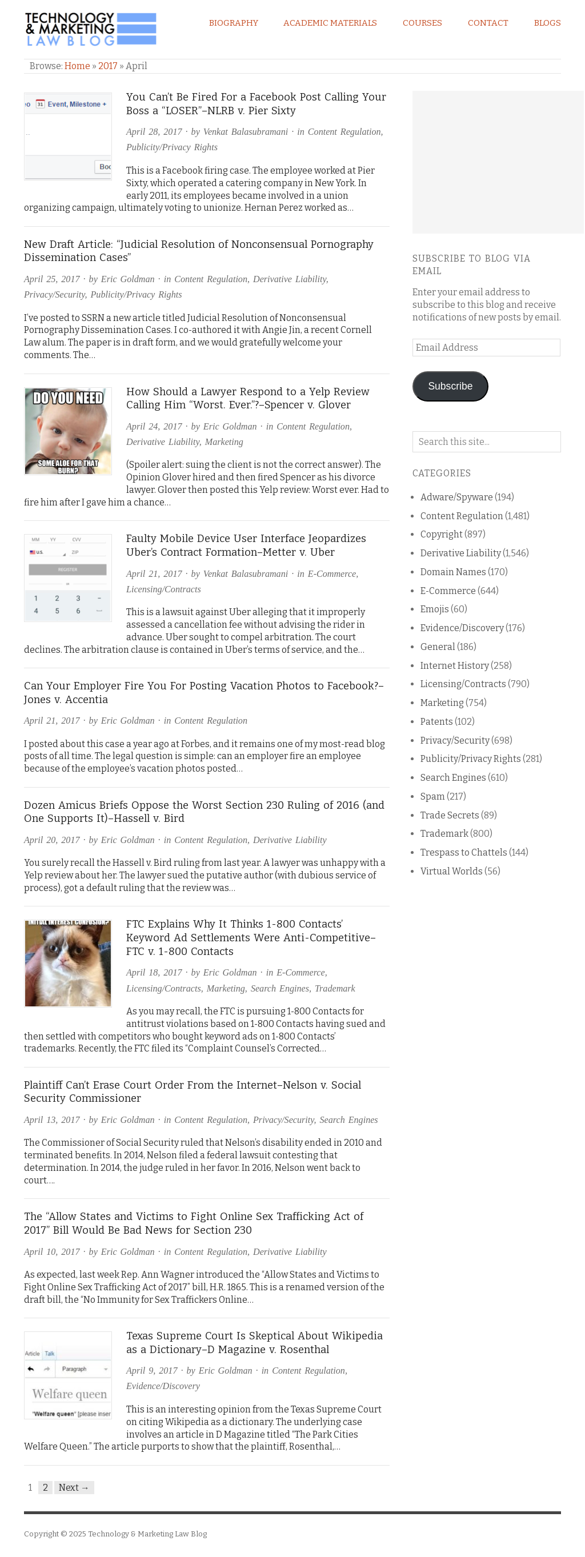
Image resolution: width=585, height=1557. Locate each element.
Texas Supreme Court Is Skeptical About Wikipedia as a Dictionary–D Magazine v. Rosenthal (254, 1343)
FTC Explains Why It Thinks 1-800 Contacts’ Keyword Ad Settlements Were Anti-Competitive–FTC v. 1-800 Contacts (251, 937)
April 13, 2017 (52, 1120)
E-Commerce (332, 574)
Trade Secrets (449, 815)
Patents (436, 721)
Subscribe (450, 386)
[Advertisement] (498, 162)
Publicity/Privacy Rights (172, 147)
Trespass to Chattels (463, 852)
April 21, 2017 (154, 574)
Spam (432, 796)
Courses (422, 23)
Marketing (224, 442)
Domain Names (453, 572)
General (437, 646)
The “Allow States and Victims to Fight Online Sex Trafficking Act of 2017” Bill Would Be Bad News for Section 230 (193, 1223)
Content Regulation (344, 132)
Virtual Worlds (451, 871)
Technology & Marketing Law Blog (147, 1534)
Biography (233, 23)
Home (77, 66)
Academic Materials (330, 23)
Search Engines (280, 988)
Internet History (454, 665)
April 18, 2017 (154, 972)
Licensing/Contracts (163, 589)
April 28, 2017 (154, 132)
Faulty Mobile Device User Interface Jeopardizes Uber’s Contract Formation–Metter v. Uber (246, 545)
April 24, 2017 (154, 426)
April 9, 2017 (151, 1370)
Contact (488, 23)
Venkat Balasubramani (245, 132)
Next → (74, 1487)
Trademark (335, 988)
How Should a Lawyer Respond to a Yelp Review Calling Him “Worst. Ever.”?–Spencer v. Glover (248, 399)
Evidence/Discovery (163, 1386)
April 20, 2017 (52, 840)
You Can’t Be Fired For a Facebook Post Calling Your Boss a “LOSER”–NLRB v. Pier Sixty (256, 104)
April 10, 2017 (52, 1252)
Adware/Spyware (456, 497)
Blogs (547, 23)
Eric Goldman (128, 279)
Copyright (441, 534)
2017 (108, 66)
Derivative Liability (289, 279)
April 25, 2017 (52, 279)
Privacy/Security (54, 294)
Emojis (434, 609)
